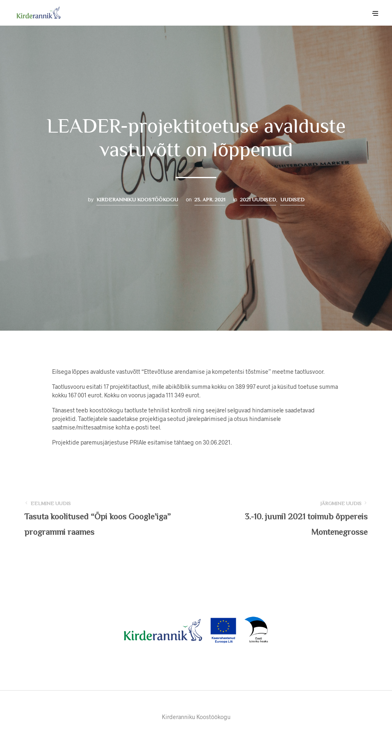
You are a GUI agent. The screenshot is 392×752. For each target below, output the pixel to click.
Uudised (292, 199)
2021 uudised (258, 199)
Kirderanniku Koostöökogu (137, 199)
